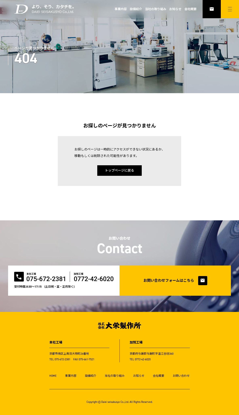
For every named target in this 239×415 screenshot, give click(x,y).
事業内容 (121, 9)
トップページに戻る (119, 170)
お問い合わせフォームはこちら (175, 280)
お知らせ (175, 9)
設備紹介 (136, 9)
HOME (53, 376)
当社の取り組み (155, 9)
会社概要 (190, 9)
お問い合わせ (181, 376)
